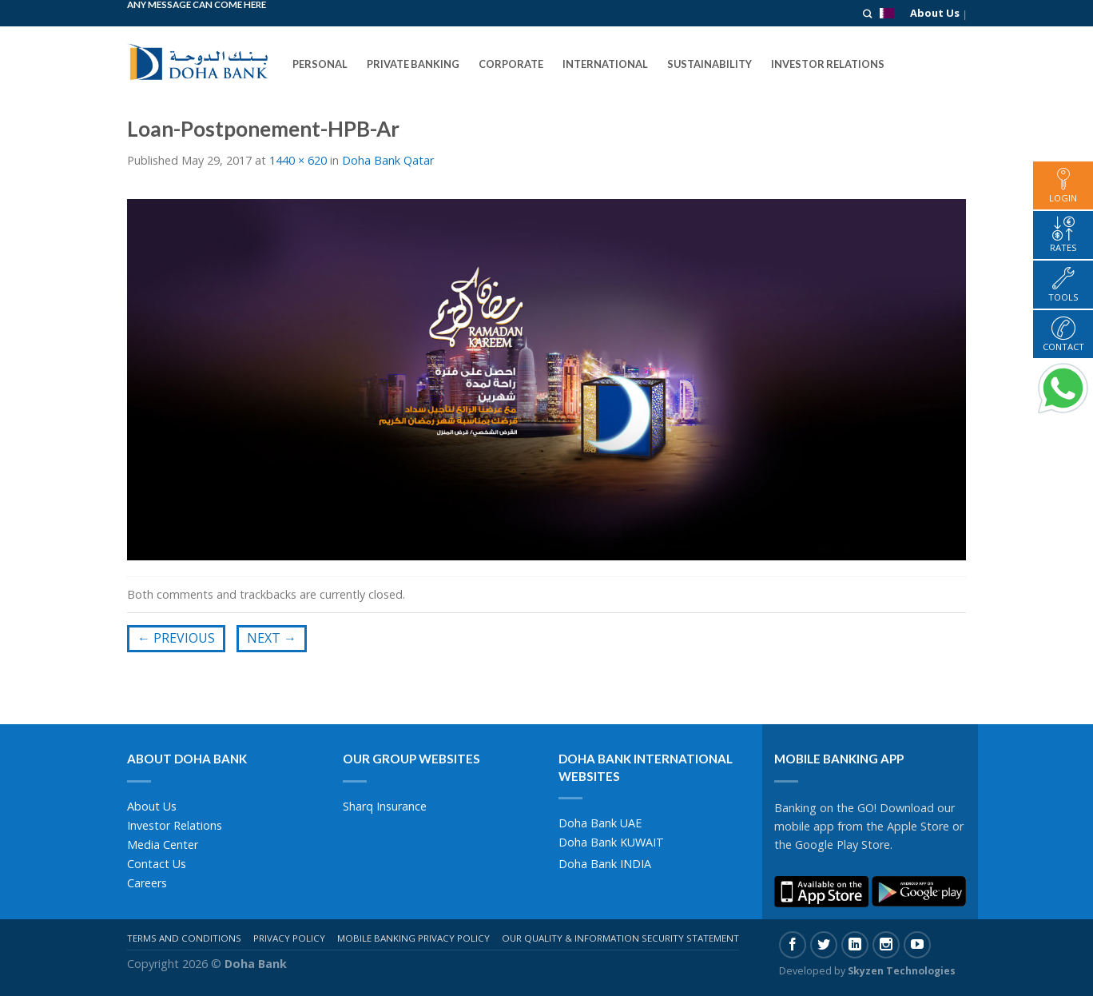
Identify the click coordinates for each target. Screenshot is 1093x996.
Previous (176, 638)
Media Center (162, 844)
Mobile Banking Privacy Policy (413, 938)
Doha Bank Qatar (388, 160)
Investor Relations (174, 825)
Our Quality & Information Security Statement (620, 938)
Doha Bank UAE (600, 823)
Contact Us (156, 863)
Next (271, 638)
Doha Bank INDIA (604, 863)
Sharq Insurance (385, 806)
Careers (147, 882)
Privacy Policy (289, 938)
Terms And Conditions (184, 938)
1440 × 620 (298, 160)
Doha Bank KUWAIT (611, 842)
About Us (935, 13)
